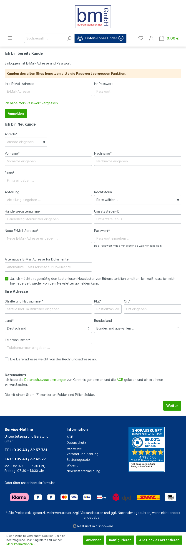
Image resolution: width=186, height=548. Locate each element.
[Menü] (10, 38)
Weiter (172, 405)
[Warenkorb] (168, 38)
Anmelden (16, 113)
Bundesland (103, 320)
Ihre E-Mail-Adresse (19, 84)
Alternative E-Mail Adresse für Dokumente (37, 259)
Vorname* (12, 153)
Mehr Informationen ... (20, 544)
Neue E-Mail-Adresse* (21, 231)
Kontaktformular (42, 483)
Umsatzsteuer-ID (107, 211)
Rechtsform (103, 192)
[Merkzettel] (141, 38)
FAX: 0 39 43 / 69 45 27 (25, 459)
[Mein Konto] (151, 38)
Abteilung (12, 192)
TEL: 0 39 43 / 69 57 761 (26, 450)
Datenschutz (76, 442)
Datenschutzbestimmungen (45, 380)
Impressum (75, 448)
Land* (9, 320)
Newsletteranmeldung (83, 471)
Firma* (9, 173)
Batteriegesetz (78, 459)
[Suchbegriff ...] (44, 38)
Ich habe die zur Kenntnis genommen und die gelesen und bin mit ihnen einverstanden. (84, 382)
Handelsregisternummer (23, 211)
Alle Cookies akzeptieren (159, 540)
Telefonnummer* (17, 340)
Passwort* (102, 231)
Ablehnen (93, 540)
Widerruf (73, 465)
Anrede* (11, 134)
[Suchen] (69, 38)
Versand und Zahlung (82, 454)
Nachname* (103, 153)
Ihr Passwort (103, 84)
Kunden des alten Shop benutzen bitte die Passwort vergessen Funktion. (66, 73)
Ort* (127, 301)
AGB (120, 380)
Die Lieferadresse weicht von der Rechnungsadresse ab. (53, 359)
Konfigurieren (120, 540)
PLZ (97, 301)
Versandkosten (91, 513)
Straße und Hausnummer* (24, 301)
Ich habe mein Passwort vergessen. (32, 103)
